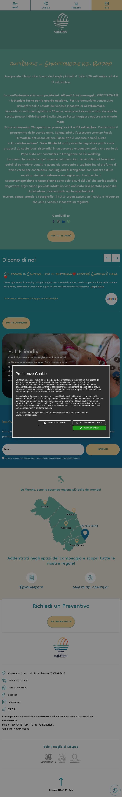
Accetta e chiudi (89, 427)
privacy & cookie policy (26, 415)
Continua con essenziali (89, 422)
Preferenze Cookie (54, 422)
